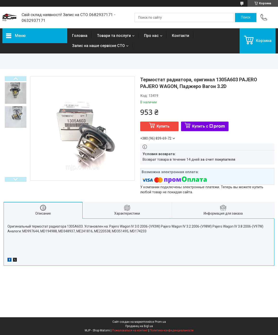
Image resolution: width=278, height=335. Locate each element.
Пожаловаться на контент (130, 330)
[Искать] (245, 17)
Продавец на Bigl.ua (139, 326)
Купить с (208, 126)
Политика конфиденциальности (171, 330)
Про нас (151, 35)
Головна (79, 35)
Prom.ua (160, 321)
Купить (163, 126)
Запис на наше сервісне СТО (98, 45)
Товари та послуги (114, 35)
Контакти (180, 35)
